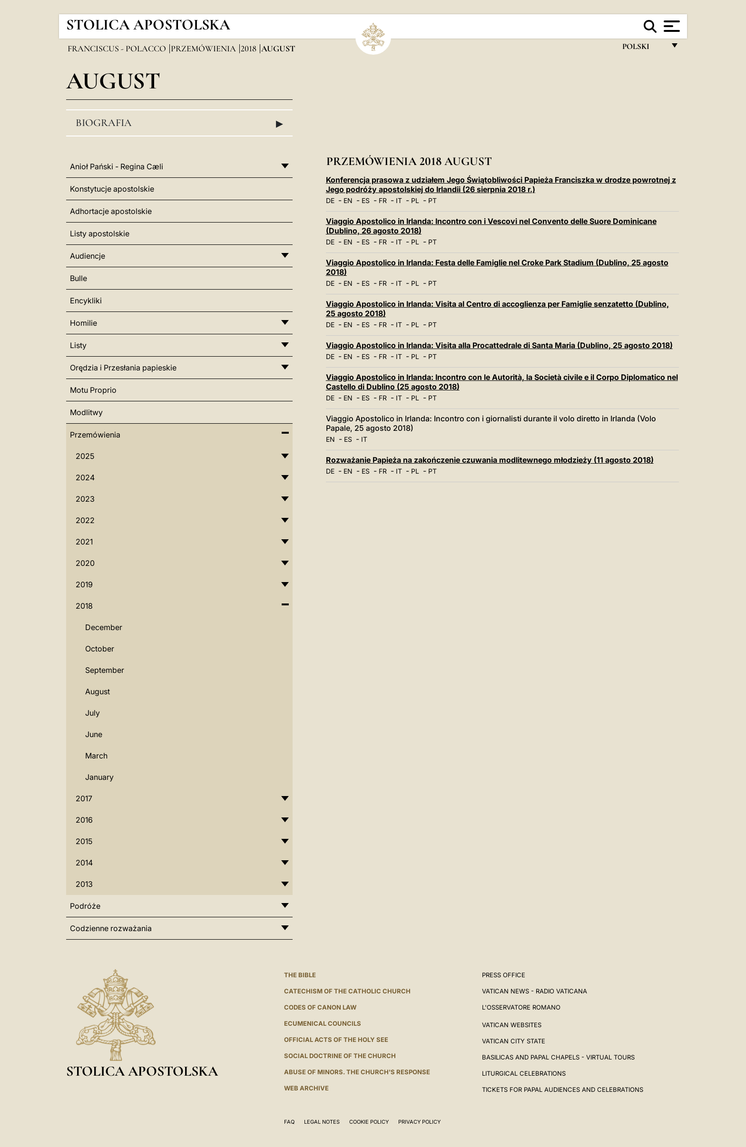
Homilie (83, 323)
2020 (85, 563)
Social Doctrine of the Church (340, 1056)
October (99, 648)
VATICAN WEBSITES (511, 1025)
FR (383, 200)
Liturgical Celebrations (524, 1073)
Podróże (85, 906)
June (93, 734)
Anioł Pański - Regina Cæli (116, 166)
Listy (78, 345)
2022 (85, 520)
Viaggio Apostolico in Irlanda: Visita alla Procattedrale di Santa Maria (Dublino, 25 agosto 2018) (499, 345)
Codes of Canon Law (320, 1007)
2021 (84, 541)
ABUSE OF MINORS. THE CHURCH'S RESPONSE (357, 1072)
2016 (84, 820)
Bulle (78, 278)
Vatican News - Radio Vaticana (534, 991)
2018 (249, 48)
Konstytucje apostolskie (112, 189)
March (96, 755)
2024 (85, 477)
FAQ (289, 1121)
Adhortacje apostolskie (111, 211)
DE (330, 200)
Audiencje (87, 256)
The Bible (300, 975)
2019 (84, 584)
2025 (85, 456)
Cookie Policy (369, 1121)
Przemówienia (204, 48)
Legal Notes (322, 1121)
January (99, 777)
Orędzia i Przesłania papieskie (123, 367)
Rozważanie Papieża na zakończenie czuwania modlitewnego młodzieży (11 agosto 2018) (490, 460)
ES (366, 200)
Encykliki (86, 300)
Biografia (179, 123)
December (103, 627)
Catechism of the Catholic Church (347, 991)
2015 (84, 841)
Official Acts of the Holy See (336, 1039)
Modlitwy (86, 412)
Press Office (503, 975)
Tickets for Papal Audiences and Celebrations (562, 1089)
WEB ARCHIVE (306, 1088)
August (97, 691)
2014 (84, 862)
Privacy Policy (419, 1121)
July (92, 713)
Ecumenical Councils (322, 1023)
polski (643, 48)
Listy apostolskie (99, 233)
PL (415, 200)
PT (432, 200)
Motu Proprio (93, 390)
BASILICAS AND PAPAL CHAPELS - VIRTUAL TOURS (558, 1057)
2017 (84, 798)
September (104, 670)
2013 (84, 884)
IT (399, 200)
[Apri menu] (670, 26)
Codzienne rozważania (111, 928)
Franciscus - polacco (118, 48)
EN (348, 200)
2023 (85, 499)
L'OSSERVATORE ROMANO (521, 1007)
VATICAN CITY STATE (513, 1041)
